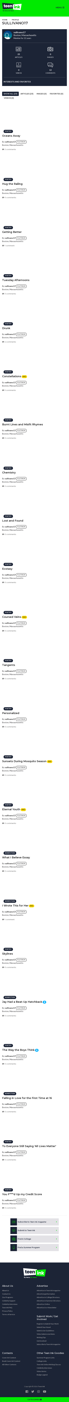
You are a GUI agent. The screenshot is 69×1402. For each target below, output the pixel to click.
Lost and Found (12, 520)
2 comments (9, 149)
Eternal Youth (11, 809)
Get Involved (41, 1341)
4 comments (9, 342)
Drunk (6, 328)
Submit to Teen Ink (22, 1230)
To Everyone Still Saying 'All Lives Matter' (29, 1146)
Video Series (41, 1371)
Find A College (20, 1239)
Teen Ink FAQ (7, 1307)
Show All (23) (10, 94)
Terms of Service (8, 1314)
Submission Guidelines (45, 1331)
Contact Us (6, 1294)
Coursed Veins (11, 617)
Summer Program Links (46, 1358)
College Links (42, 1361)
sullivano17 (10, 141)
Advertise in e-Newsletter (46, 1307)
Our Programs (7, 1297)
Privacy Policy (7, 1311)
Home (4, 20)
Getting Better (12, 232)
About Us (5, 1290)
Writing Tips (41, 1337)
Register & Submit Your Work (48, 1324)
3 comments (9, 294)
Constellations (11, 376)
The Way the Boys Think (18, 1050)
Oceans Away (11, 135)
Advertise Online (43, 1304)
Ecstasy (7, 568)
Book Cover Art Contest (11, 1361)
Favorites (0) (56, 94)
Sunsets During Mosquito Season (24, 761)
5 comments (9, 390)
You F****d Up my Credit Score (22, 1194)
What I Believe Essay (16, 857)
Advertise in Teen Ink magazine (48, 1290)
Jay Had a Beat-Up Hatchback (22, 1001)
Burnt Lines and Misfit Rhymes (22, 424)
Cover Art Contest (9, 1358)
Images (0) (42, 94)
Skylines (7, 953)
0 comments (9, 197)
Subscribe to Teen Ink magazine (48, 1344)
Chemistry (9, 472)
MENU (60, 7)
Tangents (8, 665)
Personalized (10, 713)
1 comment (8, 246)
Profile (15, 20)
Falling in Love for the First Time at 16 (27, 1098)
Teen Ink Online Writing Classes (49, 1364)
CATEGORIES (34, 1399)
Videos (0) (9, 98)
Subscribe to (28, 1221)
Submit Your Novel (44, 1327)
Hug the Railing (12, 183)
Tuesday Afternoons (15, 280)
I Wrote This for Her (15, 905)
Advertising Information (46, 1294)
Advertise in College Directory (48, 1297)
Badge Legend (42, 1375)
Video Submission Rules (46, 1334)
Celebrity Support (8, 1301)
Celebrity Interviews (9, 1304)
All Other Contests (9, 1364)
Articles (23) (26, 94)
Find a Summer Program (25, 1247)
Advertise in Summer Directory (48, 1301)
